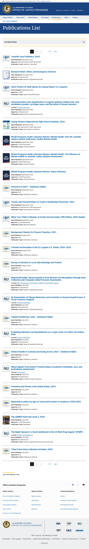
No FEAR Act (56, 539)
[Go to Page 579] (50, 51)
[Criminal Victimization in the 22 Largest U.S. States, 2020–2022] (6, 249)
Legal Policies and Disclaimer (41, 539)
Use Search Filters (11, 42)
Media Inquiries (36, 496)
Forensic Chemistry (23, 107)
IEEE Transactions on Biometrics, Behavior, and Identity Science (38, 283)
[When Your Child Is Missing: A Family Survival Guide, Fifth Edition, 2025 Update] (6, 219)
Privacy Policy (27, 539)
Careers (73, 10)
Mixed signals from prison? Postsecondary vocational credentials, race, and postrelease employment (46, 368)
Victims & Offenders (23, 303)
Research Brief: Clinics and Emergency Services (33, 72)
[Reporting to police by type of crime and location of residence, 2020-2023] (6, 404)
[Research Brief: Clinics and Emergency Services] (6, 79)
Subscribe (80, 10)
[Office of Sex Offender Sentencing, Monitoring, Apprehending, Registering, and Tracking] (79, 531)
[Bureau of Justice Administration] (58, 525)
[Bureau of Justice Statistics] (69, 526)
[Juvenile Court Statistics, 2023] (6, 58)
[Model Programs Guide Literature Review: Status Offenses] (6, 176)
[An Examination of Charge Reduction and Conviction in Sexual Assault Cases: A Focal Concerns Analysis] (6, 299)
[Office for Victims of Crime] (69, 531)
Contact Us (66, 10)
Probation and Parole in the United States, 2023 (33, 386)
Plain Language (16, 539)
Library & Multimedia (12, 21)
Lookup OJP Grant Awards (68, 500)
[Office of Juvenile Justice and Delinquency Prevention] (58, 531)
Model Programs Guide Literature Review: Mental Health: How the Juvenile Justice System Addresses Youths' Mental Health (46, 138)
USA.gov (83, 539)
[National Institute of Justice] (79, 525)
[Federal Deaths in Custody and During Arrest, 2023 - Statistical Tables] (6, 354)
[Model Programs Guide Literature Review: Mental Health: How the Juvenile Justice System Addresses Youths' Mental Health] (6, 141)
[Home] (30, 9)
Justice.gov (44, 543)
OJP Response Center (66, 505)
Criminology (21, 372)
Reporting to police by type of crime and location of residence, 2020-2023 (46, 401)
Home (4, 21)
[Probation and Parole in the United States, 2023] (6, 388)
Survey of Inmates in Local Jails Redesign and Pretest (36, 262)
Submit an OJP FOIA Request (12, 513)
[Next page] (56, 51)
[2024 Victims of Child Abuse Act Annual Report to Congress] (6, 89)
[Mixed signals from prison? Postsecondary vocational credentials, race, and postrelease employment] (6, 369)
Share (86, 11)
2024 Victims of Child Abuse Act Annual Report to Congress (39, 87)
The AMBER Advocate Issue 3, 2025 (28, 417)
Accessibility (6, 539)
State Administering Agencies (69, 509)
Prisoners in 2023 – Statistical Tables (28, 187)
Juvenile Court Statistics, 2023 (25, 56)
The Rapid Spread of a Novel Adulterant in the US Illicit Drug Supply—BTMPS (47, 432)
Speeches (34, 509)
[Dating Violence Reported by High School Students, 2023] (6, 125)
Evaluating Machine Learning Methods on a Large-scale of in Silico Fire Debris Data (47, 333)
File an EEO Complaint (9, 505)
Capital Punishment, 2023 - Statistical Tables (32, 317)
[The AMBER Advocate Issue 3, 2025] (6, 420)
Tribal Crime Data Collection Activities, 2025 (32, 449)
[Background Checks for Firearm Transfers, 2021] (6, 234)
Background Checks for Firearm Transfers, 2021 (33, 232)
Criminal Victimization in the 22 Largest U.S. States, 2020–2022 (41, 247)
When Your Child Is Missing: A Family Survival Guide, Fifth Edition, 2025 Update (48, 217)
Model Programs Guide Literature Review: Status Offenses (38, 171)
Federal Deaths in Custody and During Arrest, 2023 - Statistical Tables (43, 352)
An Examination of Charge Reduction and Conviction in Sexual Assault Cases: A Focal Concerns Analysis (48, 298)
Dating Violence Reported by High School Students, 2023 (38, 121)
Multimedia (35, 500)
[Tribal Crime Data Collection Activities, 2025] (6, 451)
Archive (62, 496)
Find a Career (7, 509)
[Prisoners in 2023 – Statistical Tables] (6, 189)
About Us (58, 10)
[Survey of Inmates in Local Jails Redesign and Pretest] (6, 264)
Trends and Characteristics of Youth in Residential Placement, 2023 (42, 202)
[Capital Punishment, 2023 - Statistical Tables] (6, 319)
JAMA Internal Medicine (25, 435)
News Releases (36, 505)
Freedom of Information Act (70, 539)
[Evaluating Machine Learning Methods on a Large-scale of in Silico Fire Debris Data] (6, 334)
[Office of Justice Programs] (7, 9)
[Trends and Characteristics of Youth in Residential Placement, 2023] (6, 204)
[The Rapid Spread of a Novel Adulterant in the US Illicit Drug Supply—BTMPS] (6, 434)
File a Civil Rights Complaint (11, 496)
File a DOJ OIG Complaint (10, 500)
